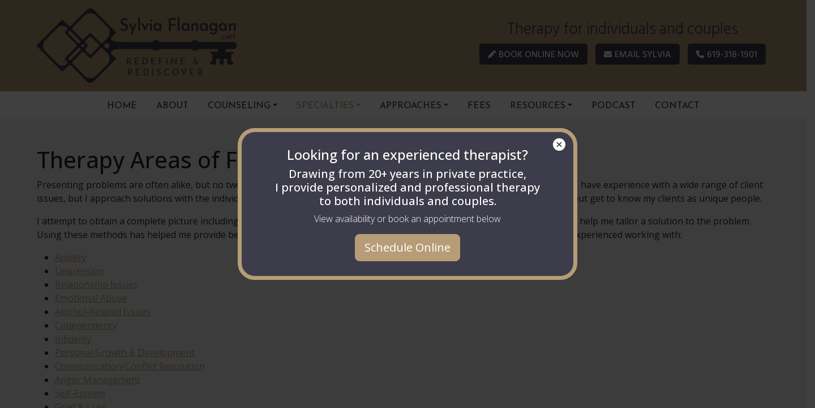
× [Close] (559, 144)
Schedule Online (407, 247)
